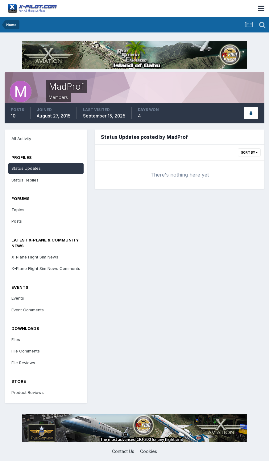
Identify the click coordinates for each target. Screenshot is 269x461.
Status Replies (25, 179)
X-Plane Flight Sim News (34, 256)
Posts (16, 221)
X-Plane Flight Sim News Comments (45, 268)
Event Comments (27, 309)
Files (15, 339)
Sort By (249, 152)
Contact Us (123, 451)
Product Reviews (27, 392)
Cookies (148, 451)
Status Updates (26, 168)
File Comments (25, 350)
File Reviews (23, 362)
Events (17, 298)
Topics (17, 209)
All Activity (21, 138)
